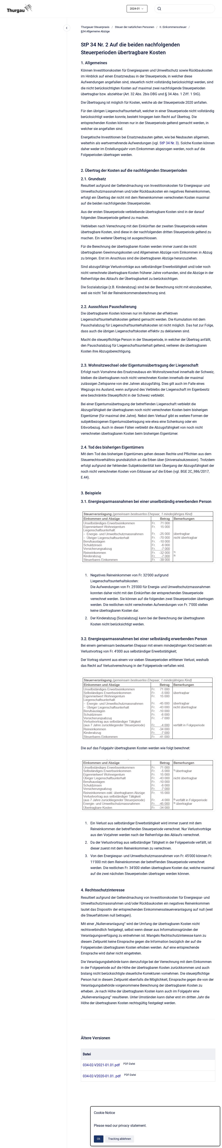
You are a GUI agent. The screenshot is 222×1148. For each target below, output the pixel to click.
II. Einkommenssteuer (173, 27)
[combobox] (185, 9)
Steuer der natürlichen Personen (134, 27)
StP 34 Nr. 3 (169, 143)
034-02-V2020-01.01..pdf (102, 1076)
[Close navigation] (66, 28)
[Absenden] (159, 8)
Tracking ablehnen (119, 1138)
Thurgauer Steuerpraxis (95, 27)
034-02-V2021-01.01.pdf (101, 1065)
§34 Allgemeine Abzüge (95, 31)
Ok (98, 1138)
